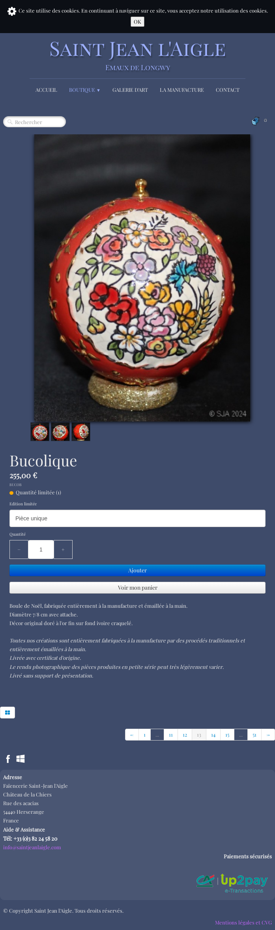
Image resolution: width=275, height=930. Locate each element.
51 (254, 734)
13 (199, 734)
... (157, 734)
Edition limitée (23, 504)
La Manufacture (182, 89)
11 (171, 734)
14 (213, 734)
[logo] (137, 54)
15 (227, 734)
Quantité (17, 534)
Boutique (85, 89)
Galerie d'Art (130, 89)
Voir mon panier (137, 587)
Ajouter (137, 570)
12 (185, 734)
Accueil (46, 89)
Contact (227, 89)
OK (137, 21)
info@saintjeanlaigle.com (32, 847)
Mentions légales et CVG (243, 922)
